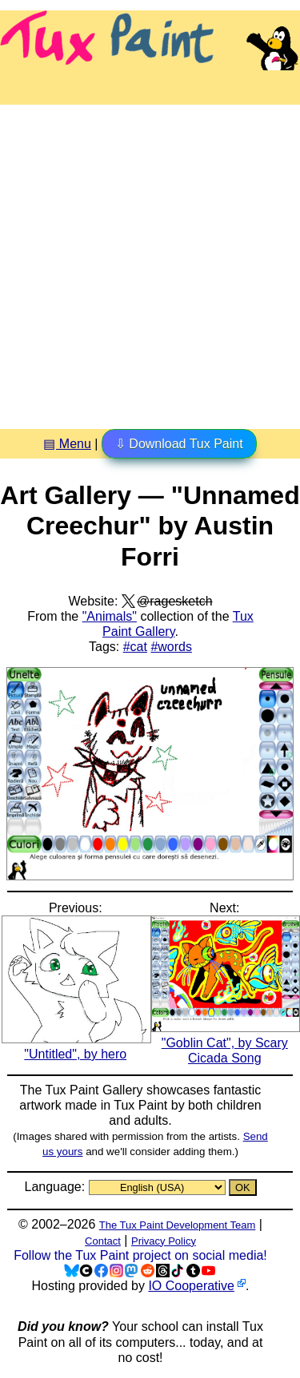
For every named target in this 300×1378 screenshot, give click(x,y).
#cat (135, 646)
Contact (103, 1241)
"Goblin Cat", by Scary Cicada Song (226, 1043)
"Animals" (109, 616)
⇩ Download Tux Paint (179, 444)
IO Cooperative (191, 1286)
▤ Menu (66, 444)
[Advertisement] (150, 261)
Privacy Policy (163, 1241)
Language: (56, 1186)
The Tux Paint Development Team (177, 1225)
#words (171, 646)
